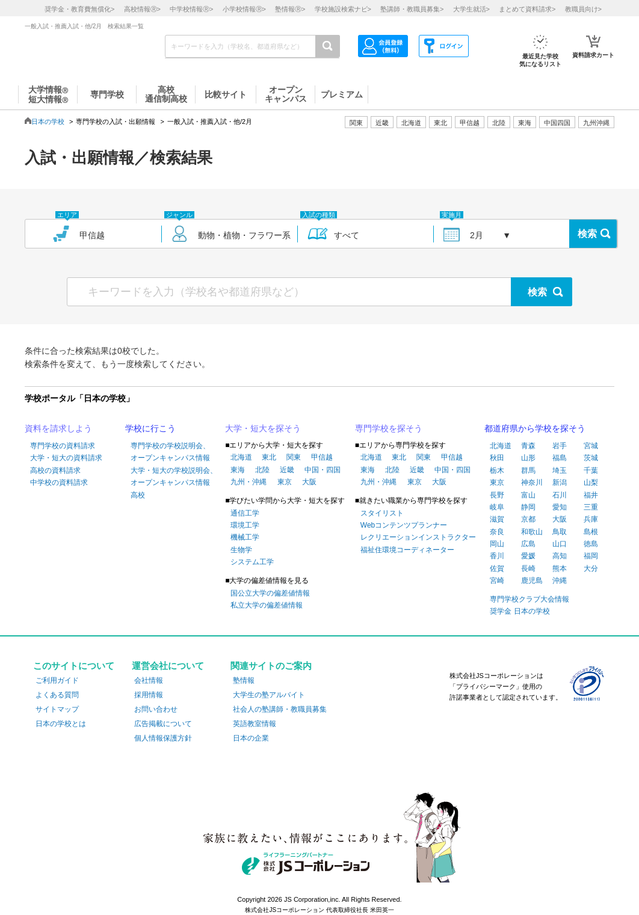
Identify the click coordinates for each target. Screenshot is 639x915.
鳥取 (559, 532)
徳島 (591, 544)
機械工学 (244, 537)
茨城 (591, 458)
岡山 (497, 544)
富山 (528, 495)
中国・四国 (322, 470)
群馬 (528, 470)
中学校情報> (191, 9)
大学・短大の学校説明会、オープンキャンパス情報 (174, 476)
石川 (559, 495)
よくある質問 (57, 695)
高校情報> (142, 9)
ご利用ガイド (57, 680)
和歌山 (532, 532)
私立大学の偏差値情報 (266, 605)
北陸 (262, 470)
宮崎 (497, 580)
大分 (591, 568)
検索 (587, 234)
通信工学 (244, 513)
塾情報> (290, 9)
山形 (528, 458)
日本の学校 (47, 121)
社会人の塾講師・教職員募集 (280, 709)
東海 (237, 470)
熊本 (559, 568)
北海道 (411, 122)
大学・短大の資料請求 (66, 458)
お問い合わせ (155, 709)
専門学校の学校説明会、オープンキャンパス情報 (170, 452)
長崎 (528, 568)
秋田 (497, 458)
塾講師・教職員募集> (411, 9)
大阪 (309, 482)
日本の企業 (251, 738)
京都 (528, 519)
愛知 (559, 507)
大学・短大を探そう (263, 428)
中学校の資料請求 (59, 482)
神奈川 (532, 482)
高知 (559, 556)
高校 (138, 495)
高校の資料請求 (55, 470)
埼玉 (559, 470)
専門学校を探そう (388, 428)
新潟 (559, 482)
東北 (269, 457)
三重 (591, 507)
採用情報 (148, 695)
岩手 (559, 446)
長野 (497, 495)
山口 (559, 544)
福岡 (591, 556)
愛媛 (528, 556)
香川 (497, 556)
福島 (559, 458)
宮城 (591, 446)
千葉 (591, 470)
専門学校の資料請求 (62, 446)
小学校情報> (244, 9)
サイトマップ (57, 709)
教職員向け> (583, 9)
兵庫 (591, 519)
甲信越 (322, 457)
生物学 (241, 550)
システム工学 (252, 562)
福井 (591, 495)
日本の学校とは (61, 723)
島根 (591, 532)
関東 (293, 457)
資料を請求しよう (58, 428)
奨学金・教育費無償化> (79, 9)
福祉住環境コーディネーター (407, 550)
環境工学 (244, 525)
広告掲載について (163, 723)
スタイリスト (382, 513)
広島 (528, 544)
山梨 (591, 482)
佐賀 (497, 568)
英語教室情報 (254, 723)
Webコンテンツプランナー (403, 525)
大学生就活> (471, 9)
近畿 (287, 470)
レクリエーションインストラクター (418, 537)
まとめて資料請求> (527, 9)
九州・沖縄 (248, 482)
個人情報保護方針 (163, 738)
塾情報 (244, 680)
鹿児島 (532, 580)
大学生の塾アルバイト (269, 695)
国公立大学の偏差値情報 (270, 593)
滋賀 (497, 519)
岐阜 (497, 507)
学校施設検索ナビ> (343, 9)
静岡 (528, 507)
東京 (284, 482)
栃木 (497, 470)
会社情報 (148, 680)
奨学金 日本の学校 (519, 611)
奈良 (497, 532)
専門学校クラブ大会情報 (529, 599)
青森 (528, 446)
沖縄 (559, 580)
